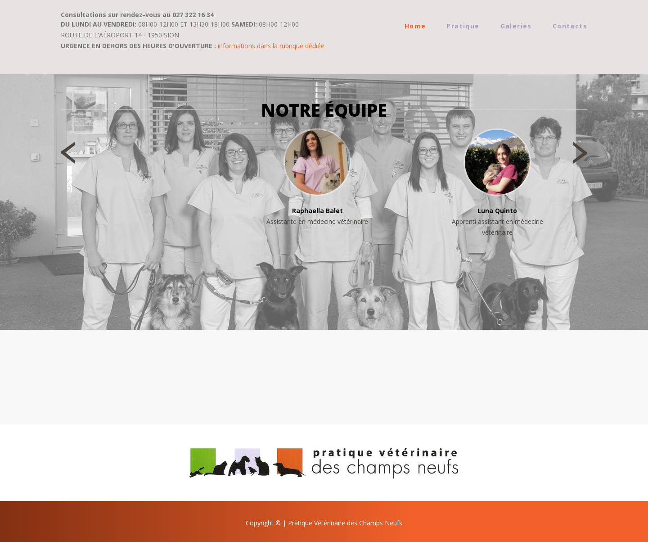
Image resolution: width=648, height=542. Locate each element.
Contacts (570, 26)
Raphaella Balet (317, 210)
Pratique (462, 26)
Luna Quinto (497, 210)
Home (415, 26)
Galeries (516, 26)
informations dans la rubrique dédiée (271, 45)
